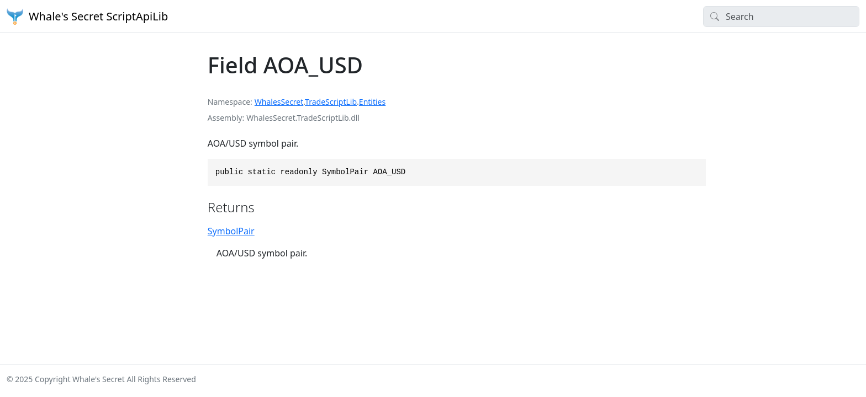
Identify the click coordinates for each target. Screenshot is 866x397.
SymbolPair (231, 231)
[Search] (781, 16)
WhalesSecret (279, 101)
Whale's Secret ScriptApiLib (87, 16)
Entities (372, 101)
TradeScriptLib (331, 101)
